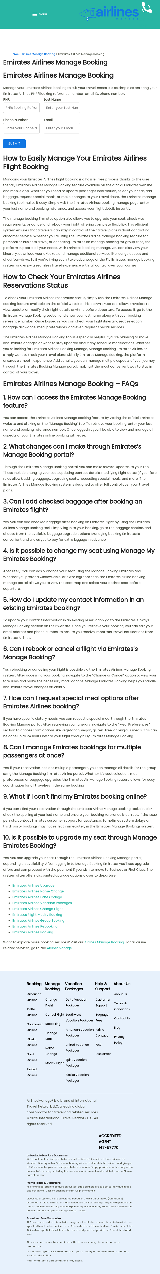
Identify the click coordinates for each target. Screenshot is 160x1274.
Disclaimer (103, 1054)
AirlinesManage (59, 948)
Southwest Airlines (35, 1027)
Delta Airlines (32, 1012)
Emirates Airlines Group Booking (38, 920)
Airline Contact (102, 1033)
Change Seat (51, 1036)
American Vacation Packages (80, 1033)
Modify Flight (54, 1063)
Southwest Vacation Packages (80, 1018)
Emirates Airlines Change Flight (37, 908)
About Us (120, 994)
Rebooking (52, 1024)
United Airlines (32, 1072)
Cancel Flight (54, 1015)
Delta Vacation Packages (76, 1002)
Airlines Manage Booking (104, 942)
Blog (117, 1027)
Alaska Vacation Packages (77, 1078)
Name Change (51, 1051)
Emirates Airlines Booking (32, 932)
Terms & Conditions (122, 1006)
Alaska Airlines (32, 1042)
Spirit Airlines (32, 1057)
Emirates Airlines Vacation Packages (42, 903)
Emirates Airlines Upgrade (33, 885)
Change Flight (51, 1002)
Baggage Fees (102, 1018)
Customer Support (103, 1002)
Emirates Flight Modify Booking (37, 914)
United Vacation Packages (77, 1048)
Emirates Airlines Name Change (38, 891)
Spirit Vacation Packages (76, 1063)
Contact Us (122, 1018)
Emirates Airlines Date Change (37, 897)
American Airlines (34, 997)
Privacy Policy (119, 1040)
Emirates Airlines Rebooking (35, 926)
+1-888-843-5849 (149, 19)
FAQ (98, 1045)
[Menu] (34, 14)
